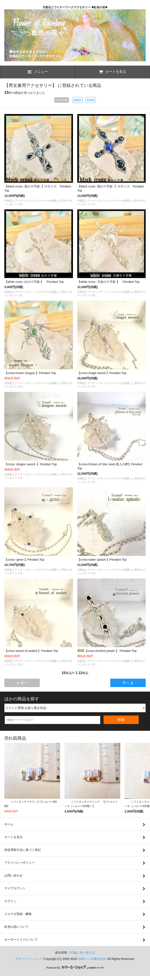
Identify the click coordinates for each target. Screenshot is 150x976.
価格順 (77, 100)
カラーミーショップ (29, 959)
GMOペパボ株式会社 (92, 959)
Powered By (75, 967)
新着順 (91, 100)
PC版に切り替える (82, 952)
